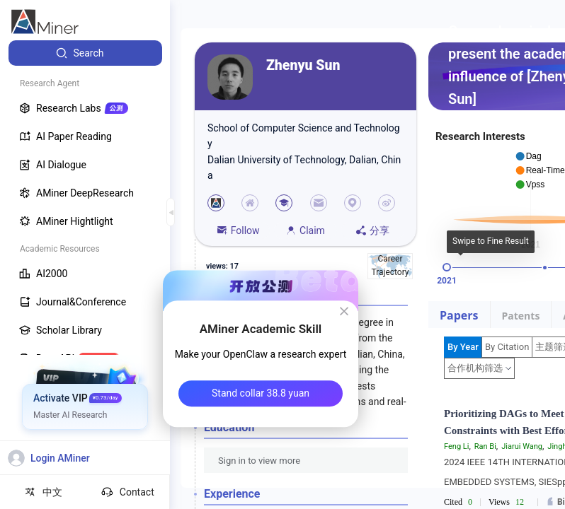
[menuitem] (85, 53)
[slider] (447, 267)
